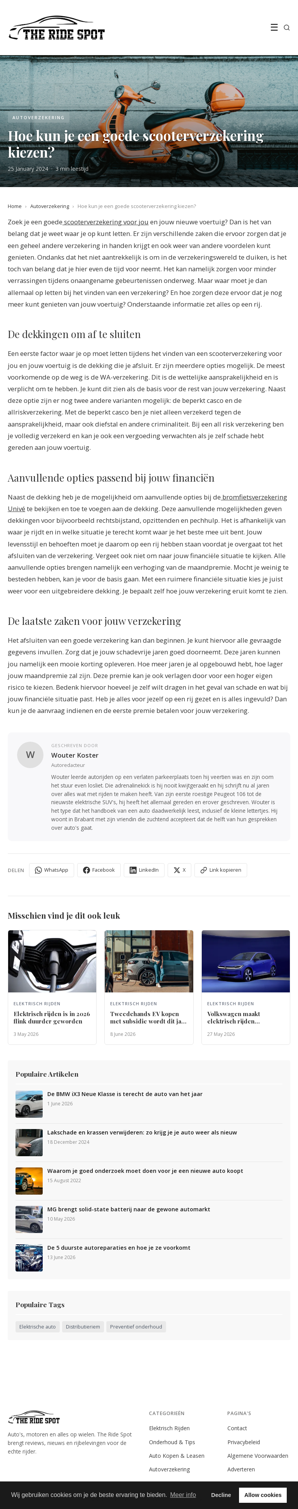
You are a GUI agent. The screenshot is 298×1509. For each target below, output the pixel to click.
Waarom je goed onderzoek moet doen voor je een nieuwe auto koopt (145, 1170)
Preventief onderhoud (136, 1326)
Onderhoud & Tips (172, 1442)
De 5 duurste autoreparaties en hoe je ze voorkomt (119, 1247)
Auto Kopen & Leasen (176, 1455)
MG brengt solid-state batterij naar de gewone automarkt (128, 1209)
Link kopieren (220, 870)
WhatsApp (51, 870)
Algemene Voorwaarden (257, 1455)
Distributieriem (83, 1326)
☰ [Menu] (274, 27)
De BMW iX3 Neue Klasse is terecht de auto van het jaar (125, 1094)
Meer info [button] (183, 1495)
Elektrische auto (37, 1326)
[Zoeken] (286, 27)
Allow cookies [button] (263, 1495)
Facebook (99, 870)
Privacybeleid (243, 1442)
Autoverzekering (49, 206)
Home (15, 206)
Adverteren (241, 1469)
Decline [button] (221, 1495)
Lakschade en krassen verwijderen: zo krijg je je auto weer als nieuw (142, 1132)
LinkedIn (144, 870)
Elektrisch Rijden (169, 1428)
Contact (237, 1428)
